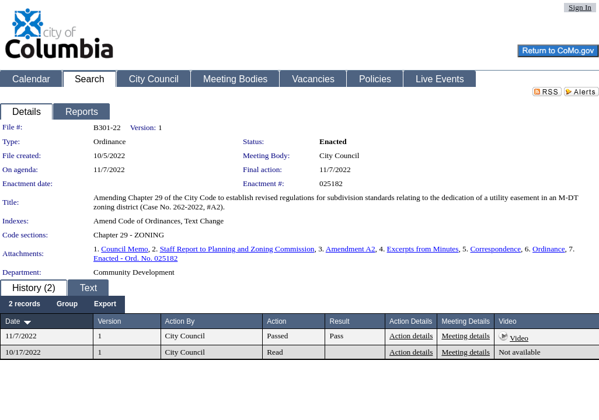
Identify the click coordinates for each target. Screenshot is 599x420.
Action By (180, 321)
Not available (519, 352)
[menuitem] (24, 304)
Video (519, 338)
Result (339, 321)
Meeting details (465, 335)
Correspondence (495, 248)
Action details (411, 335)
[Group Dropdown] (67, 305)
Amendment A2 (350, 248)
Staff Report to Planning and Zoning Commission (237, 248)
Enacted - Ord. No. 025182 (135, 258)
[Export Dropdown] (105, 305)
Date (12, 321)
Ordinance (548, 248)
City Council (339, 155)
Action (276, 321)
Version (109, 321)
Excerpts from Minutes (423, 248)
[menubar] (62, 304)
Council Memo (124, 248)
